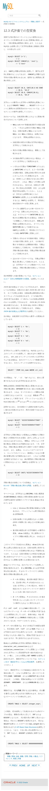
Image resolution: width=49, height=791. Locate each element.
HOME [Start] (22, 765)
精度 (15, 759)
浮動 (30, 756)
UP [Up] (28, 765)
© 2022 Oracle (22, 782)
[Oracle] (10, 782)
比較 (17, 756)
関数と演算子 (35, 21)
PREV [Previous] (13, 765)
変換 (13, 756)
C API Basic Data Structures (26, 727)
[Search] (39, 15)
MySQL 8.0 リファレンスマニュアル (16, 21)
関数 (9, 756)
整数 (22, 756)
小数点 (35, 756)
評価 (19, 759)
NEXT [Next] (36, 765)
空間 (26, 756)
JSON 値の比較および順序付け (15, 311)
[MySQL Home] (7, 5)
